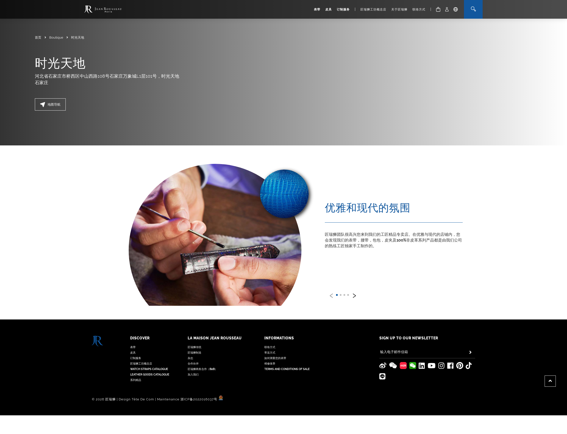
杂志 (190, 344)
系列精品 (135, 366)
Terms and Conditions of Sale (287, 355)
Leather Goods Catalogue (149, 361)
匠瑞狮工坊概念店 (373, 9)
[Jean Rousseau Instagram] (441, 352)
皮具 (328, 9)
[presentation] (331, 294)
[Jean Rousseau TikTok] (469, 352)
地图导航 (50, 104)
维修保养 (269, 350)
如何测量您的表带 (275, 344)
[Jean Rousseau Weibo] (383, 352)
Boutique (56, 37)
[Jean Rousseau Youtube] (432, 352)
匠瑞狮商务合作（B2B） (202, 355)
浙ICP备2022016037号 (198, 385)
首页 (38, 37)
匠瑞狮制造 (194, 339)
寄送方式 (269, 339)
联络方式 (418, 9)
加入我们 (193, 361)
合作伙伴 (193, 350)
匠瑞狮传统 (194, 333)
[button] (337, 295)
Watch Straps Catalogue (149, 355)
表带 (317, 9)
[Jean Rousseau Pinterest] (459, 352)
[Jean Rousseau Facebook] (450, 352)
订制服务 (343, 9)
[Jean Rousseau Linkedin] (422, 352)
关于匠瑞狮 (399, 9)
